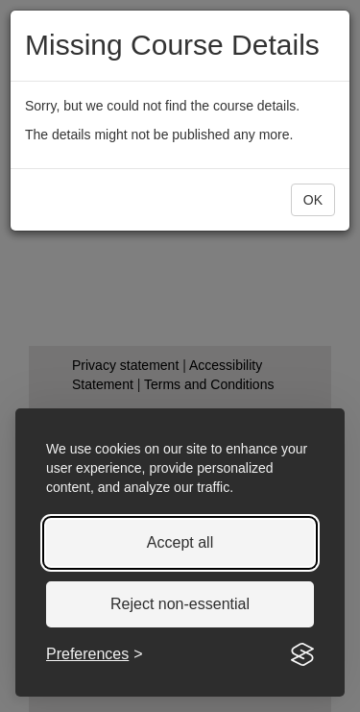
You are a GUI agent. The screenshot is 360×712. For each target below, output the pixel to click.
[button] (313, 200)
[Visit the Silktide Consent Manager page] (302, 654)
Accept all (180, 542)
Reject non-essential (180, 604)
